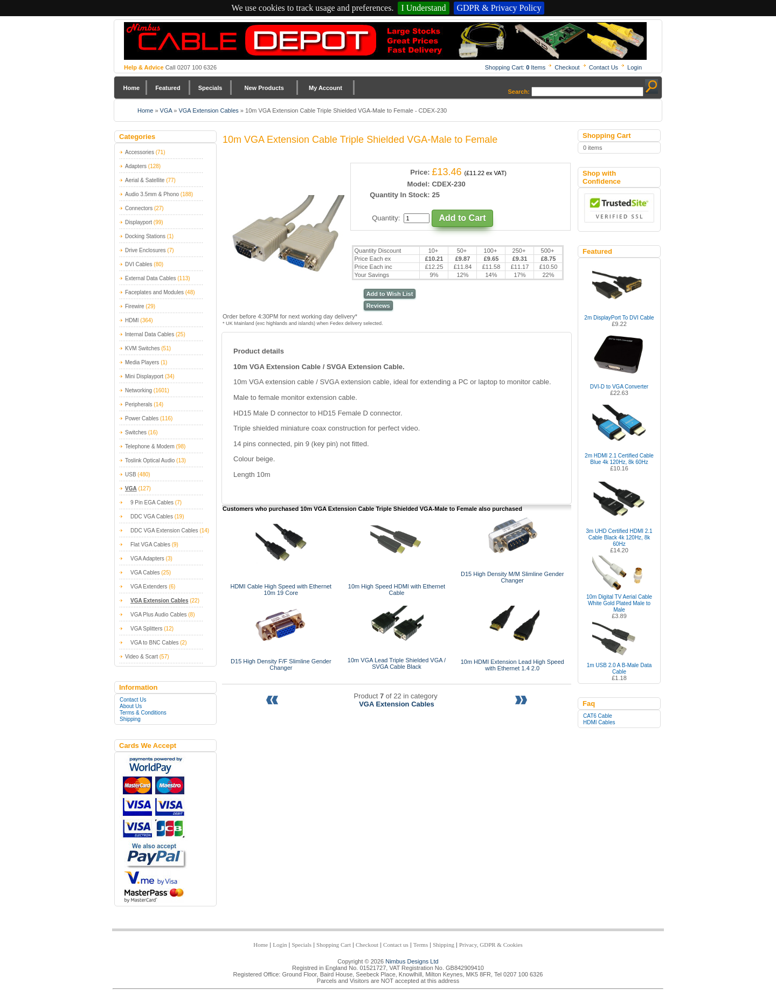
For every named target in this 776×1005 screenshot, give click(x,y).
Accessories (139, 152)
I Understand (423, 7)
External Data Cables (150, 278)
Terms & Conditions (143, 713)
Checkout (567, 67)
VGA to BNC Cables (154, 643)
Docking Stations (145, 236)
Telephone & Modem (150, 446)
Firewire (134, 306)
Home (131, 88)
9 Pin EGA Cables (152, 502)
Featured (167, 88)
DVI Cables (139, 264)
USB (130, 474)
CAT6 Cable (597, 716)
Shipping (130, 719)
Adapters (136, 166)
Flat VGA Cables (150, 544)
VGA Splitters (146, 629)
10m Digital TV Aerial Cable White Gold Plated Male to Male (619, 603)
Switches (136, 432)
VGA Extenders (148, 587)
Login (634, 67)
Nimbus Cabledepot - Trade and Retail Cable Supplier (385, 41)
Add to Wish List (389, 293)
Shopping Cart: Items (515, 67)
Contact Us (603, 67)
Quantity (385, 218)
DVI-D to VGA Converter (619, 387)
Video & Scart (141, 657)
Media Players (142, 362)
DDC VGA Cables (151, 516)
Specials (210, 88)
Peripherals (139, 404)
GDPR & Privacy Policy (499, 7)
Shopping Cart (333, 944)
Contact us (395, 944)
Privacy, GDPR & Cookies (491, 944)
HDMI (132, 320)
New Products (263, 88)
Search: (519, 91)
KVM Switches (142, 348)
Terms (420, 944)
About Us (131, 706)
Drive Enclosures (145, 250)
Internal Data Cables (149, 334)
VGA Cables (145, 573)
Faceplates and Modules (154, 292)
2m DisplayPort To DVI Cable (619, 318)
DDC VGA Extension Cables (164, 530)
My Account (325, 88)
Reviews (378, 305)
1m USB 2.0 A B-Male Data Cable (619, 668)
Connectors (139, 208)
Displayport (138, 222)
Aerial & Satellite (144, 180)
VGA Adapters (147, 559)
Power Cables (141, 418)
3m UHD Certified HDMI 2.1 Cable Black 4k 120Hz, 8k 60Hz (619, 537)
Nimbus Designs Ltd (411, 961)
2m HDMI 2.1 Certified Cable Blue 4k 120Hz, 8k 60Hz (619, 459)
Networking (138, 390)
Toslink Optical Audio (150, 460)
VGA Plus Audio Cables (158, 615)
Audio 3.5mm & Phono (152, 194)
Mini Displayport (144, 376)
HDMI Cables (599, 722)
